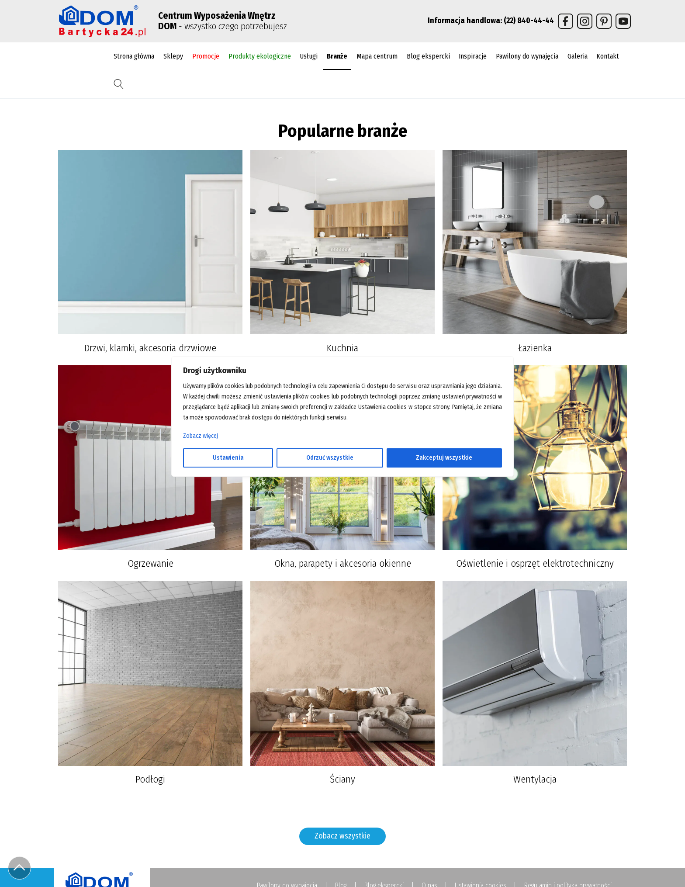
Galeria (577, 56)
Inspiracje (473, 56)
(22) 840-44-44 (529, 20)
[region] (342, 443)
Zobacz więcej (200, 436)
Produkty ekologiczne (259, 56)
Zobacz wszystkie (342, 836)
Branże (337, 56)
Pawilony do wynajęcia (527, 56)
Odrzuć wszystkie (329, 457)
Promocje (205, 56)
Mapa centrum (377, 56)
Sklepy (173, 56)
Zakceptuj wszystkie (444, 457)
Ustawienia (228, 457)
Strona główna (134, 56)
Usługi (309, 56)
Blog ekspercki (428, 56)
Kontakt (607, 56)
